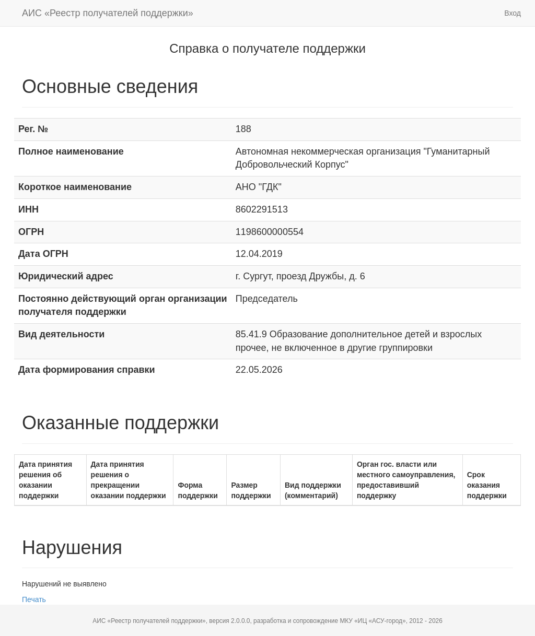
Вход (512, 13)
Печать (34, 599)
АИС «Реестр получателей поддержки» (107, 13)
